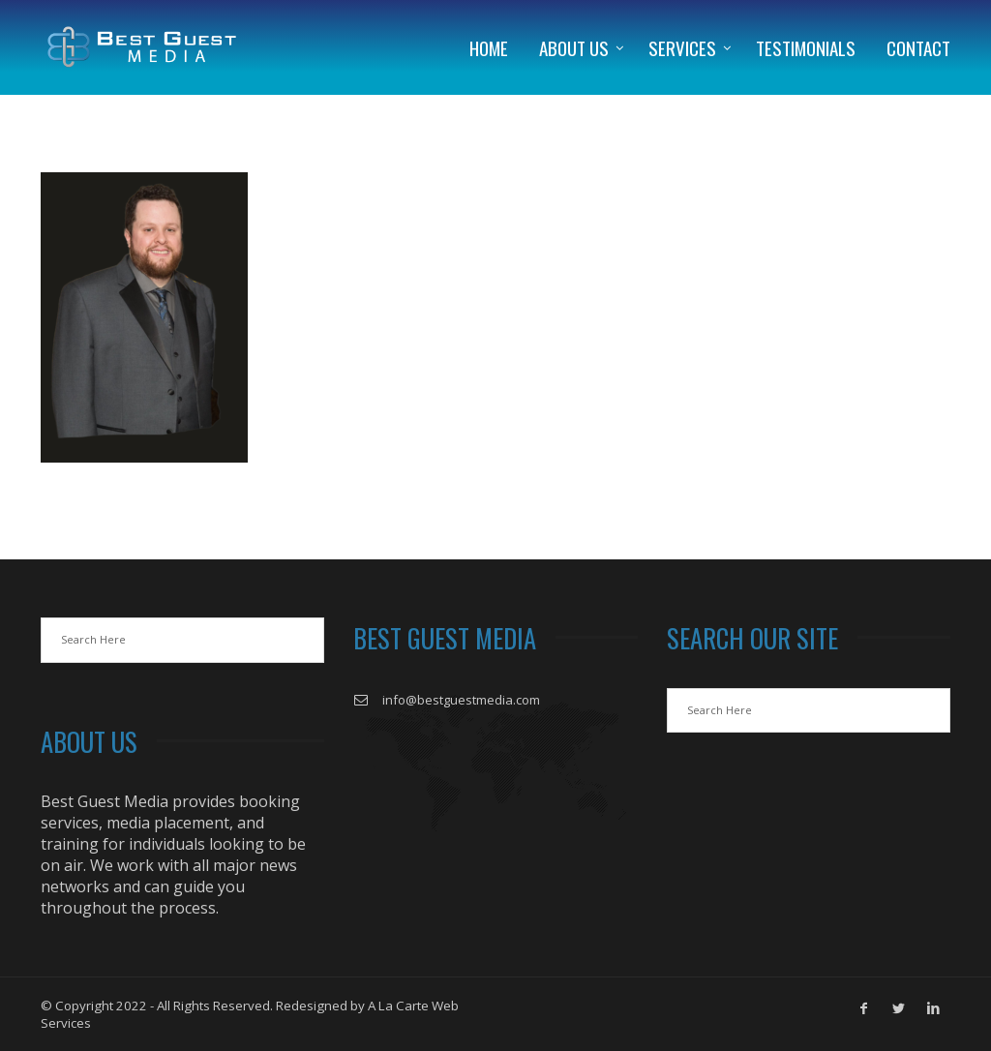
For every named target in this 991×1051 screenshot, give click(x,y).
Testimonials (806, 47)
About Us (574, 47)
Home (488, 47)
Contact (918, 47)
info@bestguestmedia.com (461, 699)
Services (682, 47)
